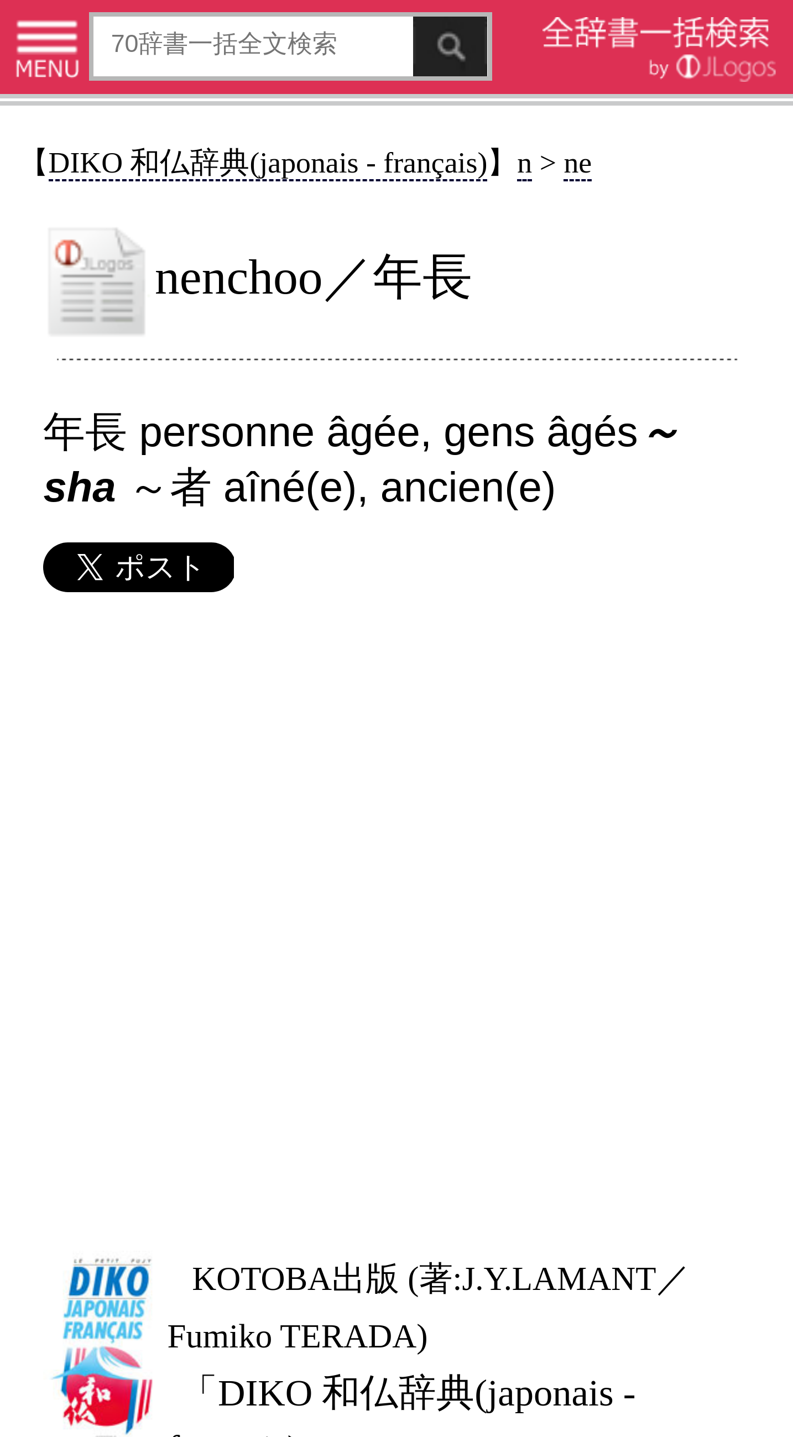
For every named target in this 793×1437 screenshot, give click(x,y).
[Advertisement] (395, 920)
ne (578, 162)
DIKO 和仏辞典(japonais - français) (268, 162)
